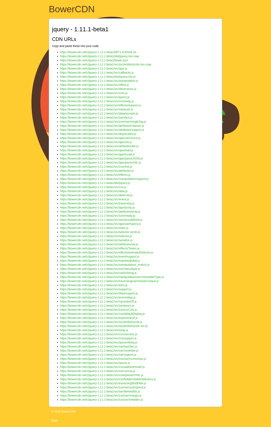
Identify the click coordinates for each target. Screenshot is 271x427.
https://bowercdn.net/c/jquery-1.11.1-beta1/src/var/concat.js (97, 371)
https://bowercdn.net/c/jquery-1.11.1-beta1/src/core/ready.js (97, 215)
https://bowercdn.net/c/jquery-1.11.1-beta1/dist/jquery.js (95, 183)
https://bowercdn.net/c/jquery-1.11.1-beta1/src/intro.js (94, 285)
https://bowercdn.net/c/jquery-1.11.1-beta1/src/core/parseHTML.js (101, 375)
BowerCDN (72, 9)
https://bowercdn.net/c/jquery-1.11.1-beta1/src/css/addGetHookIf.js (102, 367)
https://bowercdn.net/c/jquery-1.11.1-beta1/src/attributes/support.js (102, 129)
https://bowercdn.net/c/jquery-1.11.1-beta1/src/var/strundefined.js (101, 219)
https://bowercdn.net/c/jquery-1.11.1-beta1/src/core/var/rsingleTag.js (103, 121)
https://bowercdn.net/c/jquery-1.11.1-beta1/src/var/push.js (96, 109)
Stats (54, 420)
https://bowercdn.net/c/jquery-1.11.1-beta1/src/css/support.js (98, 338)
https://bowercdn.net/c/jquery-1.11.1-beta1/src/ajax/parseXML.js (100, 162)
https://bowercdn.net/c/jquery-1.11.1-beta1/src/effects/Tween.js (100, 248)
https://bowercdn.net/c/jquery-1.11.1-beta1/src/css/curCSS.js (98, 309)
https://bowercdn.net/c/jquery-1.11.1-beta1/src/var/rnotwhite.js (99, 350)
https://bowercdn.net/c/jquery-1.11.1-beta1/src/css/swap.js (97, 101)
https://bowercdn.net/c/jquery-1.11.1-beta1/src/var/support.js (98, 354)
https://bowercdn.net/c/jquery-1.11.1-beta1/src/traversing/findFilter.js (103, 383)
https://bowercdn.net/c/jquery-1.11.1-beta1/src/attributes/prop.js (100, 211)
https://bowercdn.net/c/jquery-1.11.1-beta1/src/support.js (95, 289)
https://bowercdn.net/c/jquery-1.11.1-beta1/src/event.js (94, 199)
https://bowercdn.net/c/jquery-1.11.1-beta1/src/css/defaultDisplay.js (102, 313)
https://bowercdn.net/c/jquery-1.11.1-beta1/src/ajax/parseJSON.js (101, 158)
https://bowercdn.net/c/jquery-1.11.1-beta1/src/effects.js (95, 174)
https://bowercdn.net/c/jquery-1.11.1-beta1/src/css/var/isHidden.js (101, 399)
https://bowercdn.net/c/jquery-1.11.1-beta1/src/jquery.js (95, 97)
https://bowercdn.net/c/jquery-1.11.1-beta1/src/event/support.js (99, 256)
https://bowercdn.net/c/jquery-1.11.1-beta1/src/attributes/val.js (99, 244)
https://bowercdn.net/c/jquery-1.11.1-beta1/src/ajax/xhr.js (96, 142)
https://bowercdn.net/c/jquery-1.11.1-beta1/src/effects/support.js (100, 105)
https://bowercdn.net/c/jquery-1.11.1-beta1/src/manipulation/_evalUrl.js (104, 264)
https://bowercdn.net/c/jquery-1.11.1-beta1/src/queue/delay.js (98, 342)
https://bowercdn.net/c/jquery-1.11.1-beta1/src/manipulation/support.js (104, 178)
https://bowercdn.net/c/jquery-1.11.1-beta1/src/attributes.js (97, 170)
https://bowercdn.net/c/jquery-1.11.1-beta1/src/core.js (94, 93)
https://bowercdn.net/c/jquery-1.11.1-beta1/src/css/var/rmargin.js (100, 395)
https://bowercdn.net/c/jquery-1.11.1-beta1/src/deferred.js (96, 195)
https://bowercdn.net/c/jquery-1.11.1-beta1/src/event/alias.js (98, 297)
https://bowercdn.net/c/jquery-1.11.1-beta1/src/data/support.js (99, 293)
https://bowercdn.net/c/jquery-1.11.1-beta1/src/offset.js (94, 84)
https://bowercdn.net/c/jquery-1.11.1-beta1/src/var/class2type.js (100, 268)
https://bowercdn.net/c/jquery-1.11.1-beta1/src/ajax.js (93, 68)
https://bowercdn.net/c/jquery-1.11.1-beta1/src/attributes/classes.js (102, 125)
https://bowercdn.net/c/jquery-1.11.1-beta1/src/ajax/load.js (96, 150)
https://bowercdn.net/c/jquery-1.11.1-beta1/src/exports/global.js (100, 260)
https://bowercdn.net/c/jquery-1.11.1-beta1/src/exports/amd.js (99, 317)
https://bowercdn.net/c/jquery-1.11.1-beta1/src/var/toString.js (98, 273)
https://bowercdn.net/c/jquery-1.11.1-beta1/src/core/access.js (98, 334)
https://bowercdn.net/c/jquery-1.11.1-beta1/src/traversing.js (97, 203)
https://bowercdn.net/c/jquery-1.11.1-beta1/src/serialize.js (96, 240)
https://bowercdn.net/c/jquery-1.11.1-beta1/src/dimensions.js (98, 89)
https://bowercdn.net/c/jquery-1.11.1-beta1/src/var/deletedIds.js (100, 391)
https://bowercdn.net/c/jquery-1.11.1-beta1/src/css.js (93, 187)
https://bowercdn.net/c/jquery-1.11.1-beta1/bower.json (94, 60)
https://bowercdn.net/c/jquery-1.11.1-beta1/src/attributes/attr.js (99, 146)
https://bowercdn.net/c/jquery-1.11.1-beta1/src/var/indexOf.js (98, 301)
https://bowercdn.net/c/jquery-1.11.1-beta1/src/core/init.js (96, 166)
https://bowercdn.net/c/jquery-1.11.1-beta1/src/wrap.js (94, 330)
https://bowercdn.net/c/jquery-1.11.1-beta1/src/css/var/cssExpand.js (103, 387)
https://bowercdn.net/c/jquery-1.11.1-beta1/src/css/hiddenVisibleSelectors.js (108, 379)
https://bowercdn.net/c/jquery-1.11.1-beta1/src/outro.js (94, 228)
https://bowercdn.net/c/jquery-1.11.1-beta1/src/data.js (94, 191)
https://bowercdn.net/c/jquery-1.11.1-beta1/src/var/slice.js (96, 117)
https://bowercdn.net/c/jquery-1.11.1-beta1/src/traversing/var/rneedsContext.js (109, 281)
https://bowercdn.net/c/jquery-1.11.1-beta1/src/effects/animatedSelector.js (106, 252)
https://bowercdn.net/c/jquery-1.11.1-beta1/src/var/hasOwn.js (98, 346)
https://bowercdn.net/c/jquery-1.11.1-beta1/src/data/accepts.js (99, 113)
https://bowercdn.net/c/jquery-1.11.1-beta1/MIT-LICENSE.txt (98, 52)
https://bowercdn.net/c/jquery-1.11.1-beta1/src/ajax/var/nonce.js (100, 138)
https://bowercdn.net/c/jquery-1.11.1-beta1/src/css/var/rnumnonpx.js (103, 358)
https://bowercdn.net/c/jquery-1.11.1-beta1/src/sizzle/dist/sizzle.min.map (105, 64)
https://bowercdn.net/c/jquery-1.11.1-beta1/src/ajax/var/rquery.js (100, 223)
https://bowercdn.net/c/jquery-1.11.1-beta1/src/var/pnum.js (97, 305)
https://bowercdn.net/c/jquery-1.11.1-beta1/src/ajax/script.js (97, 154)
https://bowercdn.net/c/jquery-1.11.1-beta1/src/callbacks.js (97, 72)
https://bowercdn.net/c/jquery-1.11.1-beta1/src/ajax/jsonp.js (97, 207)
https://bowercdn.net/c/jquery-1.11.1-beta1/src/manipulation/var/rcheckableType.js (112, 277)
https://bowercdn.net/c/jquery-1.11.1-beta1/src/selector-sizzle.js (100, 232)
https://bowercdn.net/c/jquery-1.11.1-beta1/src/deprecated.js (98, 134)
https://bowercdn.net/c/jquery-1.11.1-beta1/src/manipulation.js (99, 80)
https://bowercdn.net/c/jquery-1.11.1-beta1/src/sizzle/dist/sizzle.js (101, 322)
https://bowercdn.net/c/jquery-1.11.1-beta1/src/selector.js (96, 236)
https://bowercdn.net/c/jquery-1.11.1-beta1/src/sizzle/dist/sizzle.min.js (104, 326)
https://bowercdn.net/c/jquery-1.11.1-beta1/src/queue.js (95, 362)
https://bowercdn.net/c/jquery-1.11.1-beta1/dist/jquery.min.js (98, 76)
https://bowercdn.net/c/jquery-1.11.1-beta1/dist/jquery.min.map (99, 56)
